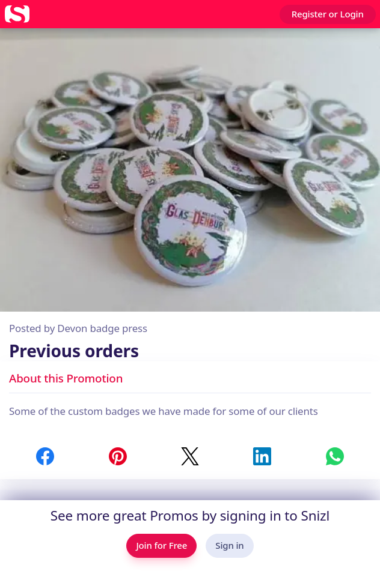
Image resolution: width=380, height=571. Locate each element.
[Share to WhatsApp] (335, 456)
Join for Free (161, 545)
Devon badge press (102, 328)
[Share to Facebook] (45, 456)
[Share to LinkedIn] (262, 456)
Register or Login (328, 14)
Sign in (229, 545)
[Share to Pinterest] (118, 456)
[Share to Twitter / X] (190, 456)
